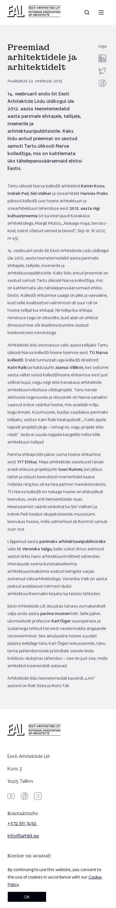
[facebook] (102, 83)
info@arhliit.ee (23, 836)
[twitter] (102, 71)
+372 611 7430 (22, 823)
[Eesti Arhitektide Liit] (33, 15)
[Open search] (87, 12)
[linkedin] (102, 58)
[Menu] (101, 12)
